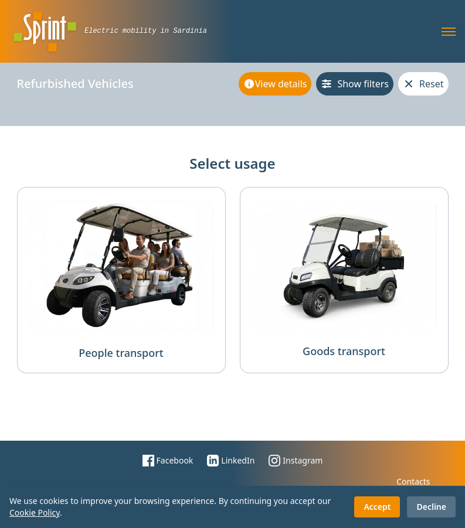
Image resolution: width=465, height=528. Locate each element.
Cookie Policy (34, 512)
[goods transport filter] (344, 280)
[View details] (275, 84)
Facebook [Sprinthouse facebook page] (168, 460)
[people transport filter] (121, 280)
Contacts (413, 481)
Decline (431, 506)
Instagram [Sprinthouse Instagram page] (296, 460)
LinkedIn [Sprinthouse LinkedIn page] (230, 460)
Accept (377, 506)
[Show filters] (354, 84)
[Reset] (423, 84)
